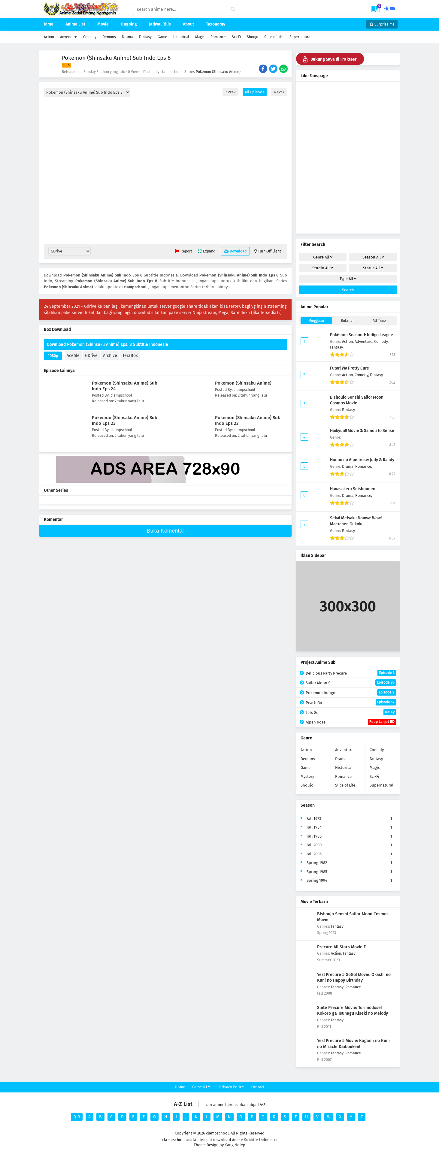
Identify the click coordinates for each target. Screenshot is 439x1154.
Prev (231, 92)
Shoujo (252, 37)
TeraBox (130, 355)
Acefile (73, 355)
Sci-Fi (236, 37)
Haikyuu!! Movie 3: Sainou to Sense (362, 430)
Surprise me (382, 24)
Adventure (68, 37)
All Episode (255, 92)
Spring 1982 (317, 862)
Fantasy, (337, 347)
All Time (379, 321)
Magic (199, 37)
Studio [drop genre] (322, 268)
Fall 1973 (314, 818)
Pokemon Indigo (351, 692)
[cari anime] (233, 9)
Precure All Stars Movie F (341, 947)
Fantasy (145, 37)
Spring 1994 (317, 880)
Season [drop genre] (373, 257)
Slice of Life (273, 37)
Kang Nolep (235, 1145)
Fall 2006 (314, 854)
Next (278, 92)
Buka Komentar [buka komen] (165, 531)
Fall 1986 (314, 836)
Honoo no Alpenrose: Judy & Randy (362, 459)
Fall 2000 (314, 845)
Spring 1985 (317, 871)
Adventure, (364, 341)
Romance (218, 37)
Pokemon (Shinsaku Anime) (218, 72)
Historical (181, 37)
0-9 (77, 1116)
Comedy (89, 37)
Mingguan (316, 321)
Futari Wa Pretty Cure (349, 368)
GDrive (91, 355)
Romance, (363, 466)
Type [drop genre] (348, 278)
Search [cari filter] (348, 290)
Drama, (348, 466)
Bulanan (348, 321)
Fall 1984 (314, 827)
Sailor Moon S (351, 682)
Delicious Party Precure (351, 673)
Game (162, 37)
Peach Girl (351, 702)
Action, (348, 341)
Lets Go (351, 712)
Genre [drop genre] (322, 257)
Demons (109, 37)
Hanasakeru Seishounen (352, 488)
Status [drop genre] (373, 268)
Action (49, 37)
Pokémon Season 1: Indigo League (361, 334)
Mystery (307, 776)
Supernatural (300, 37)
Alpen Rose (351, 722)
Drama (127, 37)
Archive (110, 355)
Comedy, (381, 341)
